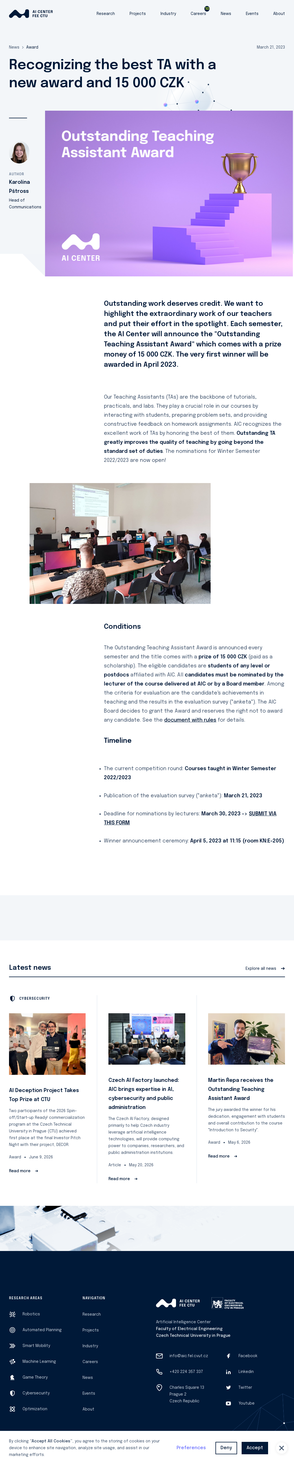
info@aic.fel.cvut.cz (189, 1356)
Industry (168, 14)
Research (106, 14)
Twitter (245, 1388)
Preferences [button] (191, 1448)
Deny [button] (226, 1448)
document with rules (190, 720)
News (226, 14)
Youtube (247, 1403)
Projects (138, 14)
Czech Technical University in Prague (193, 1336)
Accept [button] (255, 1448)
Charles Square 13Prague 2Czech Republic (187, 1394)
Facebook (248, 1356)
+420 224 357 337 (186, 1372)
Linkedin (246, 1372)
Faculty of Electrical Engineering (189, 1329)
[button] (281, 1448)
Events (252, 14)
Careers (198, 14)
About (279, 14)
